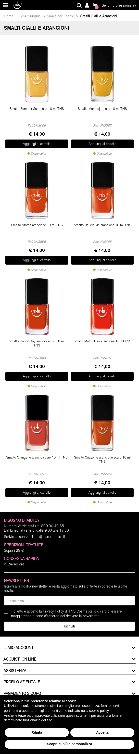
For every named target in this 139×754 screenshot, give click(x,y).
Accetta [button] (102, 732)
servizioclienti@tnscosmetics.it (42, 537)
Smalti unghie (30, 16)
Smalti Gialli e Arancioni (98, 16)
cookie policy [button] (99, 711)
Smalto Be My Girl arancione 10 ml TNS (102, 225)
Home (8, 16)
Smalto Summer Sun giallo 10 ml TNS (37, 109)
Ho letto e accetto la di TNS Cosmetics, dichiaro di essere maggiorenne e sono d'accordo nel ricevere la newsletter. (66, 613)
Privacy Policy (53, 611)
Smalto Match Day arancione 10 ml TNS (102, 341)
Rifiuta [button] (36, 732)
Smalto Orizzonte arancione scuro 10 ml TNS (102, 460)
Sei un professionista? (119, 5)
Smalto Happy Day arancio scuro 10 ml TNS (36, 343)
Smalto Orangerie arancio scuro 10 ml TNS (36, 458)
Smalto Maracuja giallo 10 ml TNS (102, 109)
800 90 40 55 (52, 526)
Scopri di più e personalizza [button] (69, 744)
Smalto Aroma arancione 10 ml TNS (37, 225)
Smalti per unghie (60, 16)
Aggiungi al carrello (37, 144)
